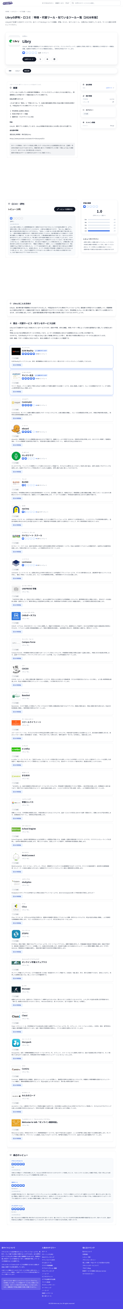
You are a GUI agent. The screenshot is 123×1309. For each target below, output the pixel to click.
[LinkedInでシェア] (54, 59)
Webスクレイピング (48, 1257)
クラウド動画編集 (47, 1265)
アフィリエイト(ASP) (48, 1260)
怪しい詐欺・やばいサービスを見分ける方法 (96, 1263)
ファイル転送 (46, 1282)
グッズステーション (17, 1206)
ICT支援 (86, 114)
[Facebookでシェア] (47, 59)
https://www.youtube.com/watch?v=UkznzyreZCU (27, 138)
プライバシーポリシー (89, 1260)
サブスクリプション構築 (49, 1268)
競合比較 (26, 71)
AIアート (44, 1251)
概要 (10, 71)
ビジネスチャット (47, 1276)
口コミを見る (17, 365)
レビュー (17, 71)
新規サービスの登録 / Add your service (94, 1271)
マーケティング (46, 1288)
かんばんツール (46, 1263)
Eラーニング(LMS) (47, 1254)
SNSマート (15, 1182)
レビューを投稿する (65, 209)
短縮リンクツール (47, 1293)
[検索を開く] (96, 3)
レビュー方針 (87, 1257)
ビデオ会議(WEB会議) (48, 1279)
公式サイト (29, 59)
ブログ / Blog (87, 1268)
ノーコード (45, 1274)
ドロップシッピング (48, 1271)
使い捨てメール (46, 1296)
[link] (61, 356)
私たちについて (87, 1251)
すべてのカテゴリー (88, 1274)
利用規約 (85, 1254)
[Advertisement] (61, 178)
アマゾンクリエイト (17, 1161)
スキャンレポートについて (91, 1265)
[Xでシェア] (40, 59)
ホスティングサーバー (48, 1285)
